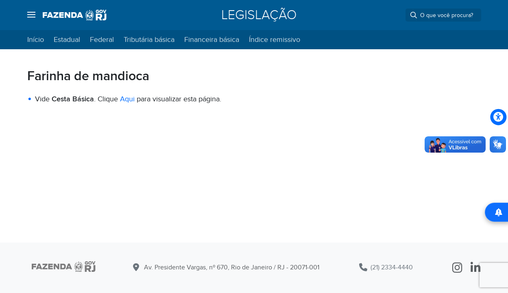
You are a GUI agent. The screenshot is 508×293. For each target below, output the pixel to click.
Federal (102, 39)
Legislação (259, 15)
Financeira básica (211, 39)
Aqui (128, 99)
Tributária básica (149, 39)
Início (35, 39)
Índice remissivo (274, 39)
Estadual (67, 39)
